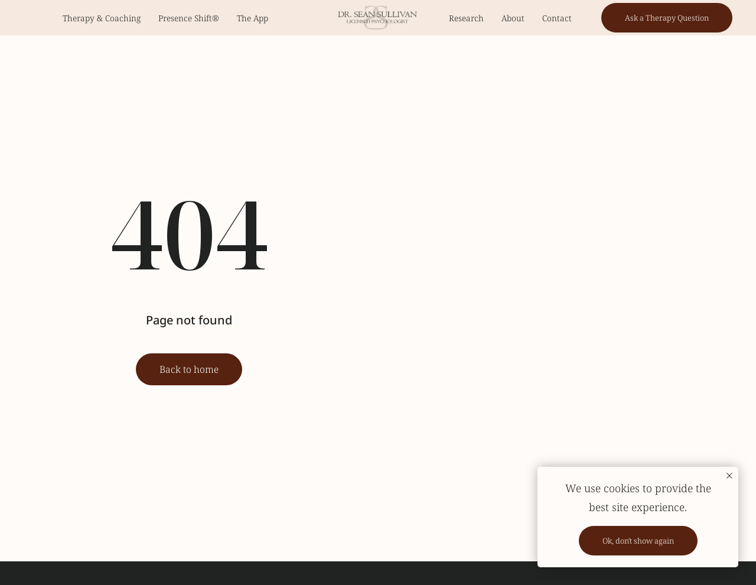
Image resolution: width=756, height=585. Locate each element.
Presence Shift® (188, 18)
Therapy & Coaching (102, 18)
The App (252, 18)
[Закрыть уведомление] (729, 476)
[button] (666, 17)
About (512, 18)
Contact (557, 18)
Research (466, 18)
